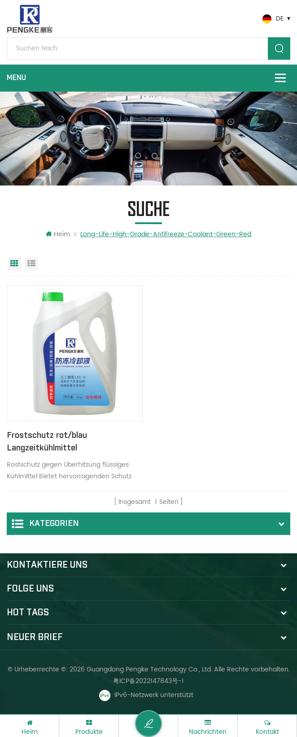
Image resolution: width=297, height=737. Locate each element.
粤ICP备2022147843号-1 (148, 681)
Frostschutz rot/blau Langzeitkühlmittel (47, 441)
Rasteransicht (14, 263)
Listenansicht (31, 263)
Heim (58, 234)
